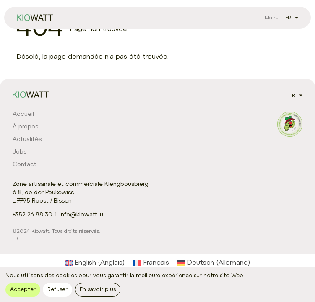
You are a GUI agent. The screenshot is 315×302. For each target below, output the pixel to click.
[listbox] (290, 17)
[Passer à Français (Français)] (151, 263)
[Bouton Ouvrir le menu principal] (272, 18)
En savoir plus (98, 289)
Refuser (57, 289)
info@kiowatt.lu (81, 215)
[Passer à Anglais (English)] (95, 263)
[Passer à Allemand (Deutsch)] (213, 263)
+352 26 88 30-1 (35, 215)
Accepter (23, 289)
